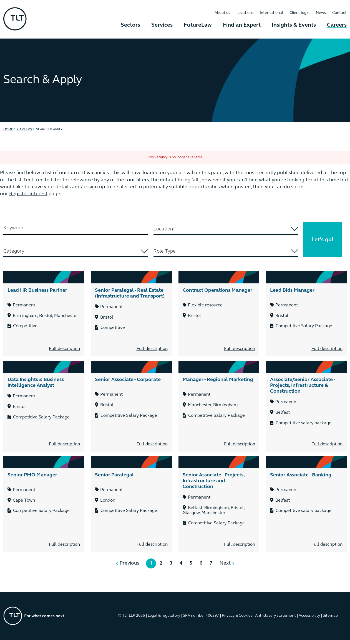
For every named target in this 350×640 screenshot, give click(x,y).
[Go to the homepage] (33, 615)
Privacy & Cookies (237, 616)
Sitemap (330, 616)
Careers (337, 25)
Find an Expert (242, 25)
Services (162, 25)
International (271, 13)
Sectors (130, 25)
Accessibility (309, 616)
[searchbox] (225, 229)
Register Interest (28, 194)
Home (8, 129)
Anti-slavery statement (275, 616)
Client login (299, 13)
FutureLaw (198, 25)
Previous (129, 563)
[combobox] (225, 229)
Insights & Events (294, 25)
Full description (64, 349)
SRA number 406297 (201, 616)
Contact (339, 13)
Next (225, 563)
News (321, 13)
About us (222, 13)
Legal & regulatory (164, 616)
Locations (244, 13)
